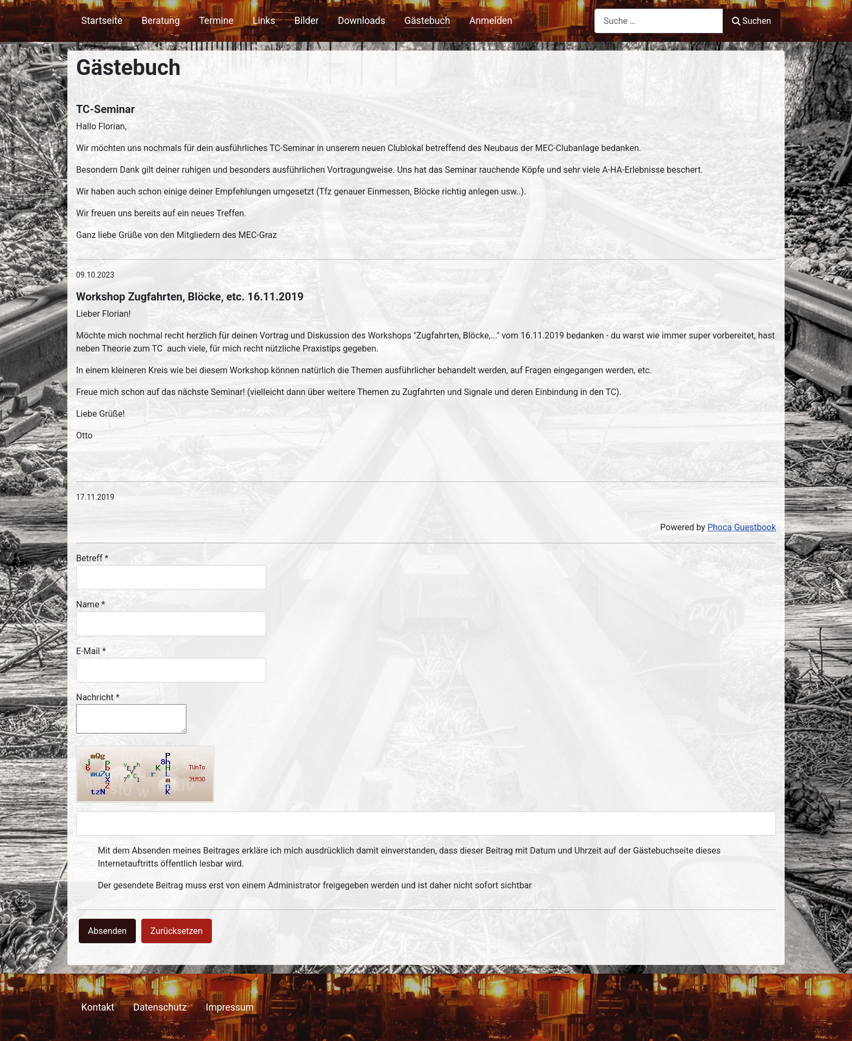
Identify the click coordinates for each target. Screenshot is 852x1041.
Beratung (160, 20)
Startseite (102, 20)
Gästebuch (427, 20)
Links (264, 20)
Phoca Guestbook (741, 527)
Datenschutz (159, 1007)
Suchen (751, 21)
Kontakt (98, 1007)
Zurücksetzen (177, 931)
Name (90, 604)
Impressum (230, 1007)
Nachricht (98, 697)
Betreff (92, 558)
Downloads (361, 20)
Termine (216, 20)
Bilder (307, 20)
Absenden (107, 931)
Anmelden (490, 20)
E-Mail (91, 651)
